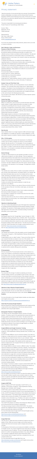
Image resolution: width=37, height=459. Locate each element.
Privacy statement (18, 456)
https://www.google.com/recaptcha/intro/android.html (13, 417)
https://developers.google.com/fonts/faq (10, 441)
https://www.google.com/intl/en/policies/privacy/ (12, 415)
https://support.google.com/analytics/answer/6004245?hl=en (15, 302)
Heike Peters (15, 4)
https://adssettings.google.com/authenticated (16, 229)
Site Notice (18, 454)
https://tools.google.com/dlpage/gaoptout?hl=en (14, 285)
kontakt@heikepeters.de (10, 40)
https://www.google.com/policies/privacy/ (16, 227)
